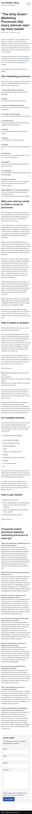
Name (5, 749)
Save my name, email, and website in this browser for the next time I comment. (15, 794)
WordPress (15, 812)
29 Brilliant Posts (23, 60)
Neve (2, 812)
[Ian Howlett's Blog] (10, 3)
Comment (6, 769)
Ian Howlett (6, 32)
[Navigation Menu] (29, 3)
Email (5, 756)
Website (5, 763)
